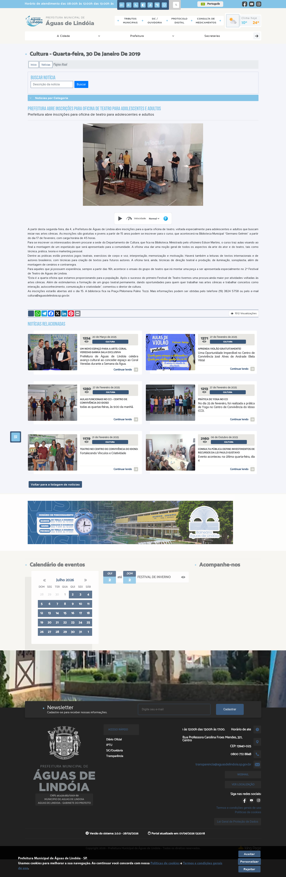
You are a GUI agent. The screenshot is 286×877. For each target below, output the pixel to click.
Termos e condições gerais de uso (238, 808)
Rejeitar (249, 869)
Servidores (248, 36)
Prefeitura (65, 36)
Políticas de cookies (248, 812)
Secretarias (89, 36)
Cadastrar (229, 709)
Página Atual (60, 64)
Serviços (163, 36)
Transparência (220, 36)
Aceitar (249, 854)
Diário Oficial (187, 36)
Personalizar (249, 861)
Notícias (46, 64)
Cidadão (117, 36)
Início (34, 64)
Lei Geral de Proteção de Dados (237, 821)
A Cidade (41, 36)
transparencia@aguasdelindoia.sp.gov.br (223, 764)
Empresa (139, 36)
